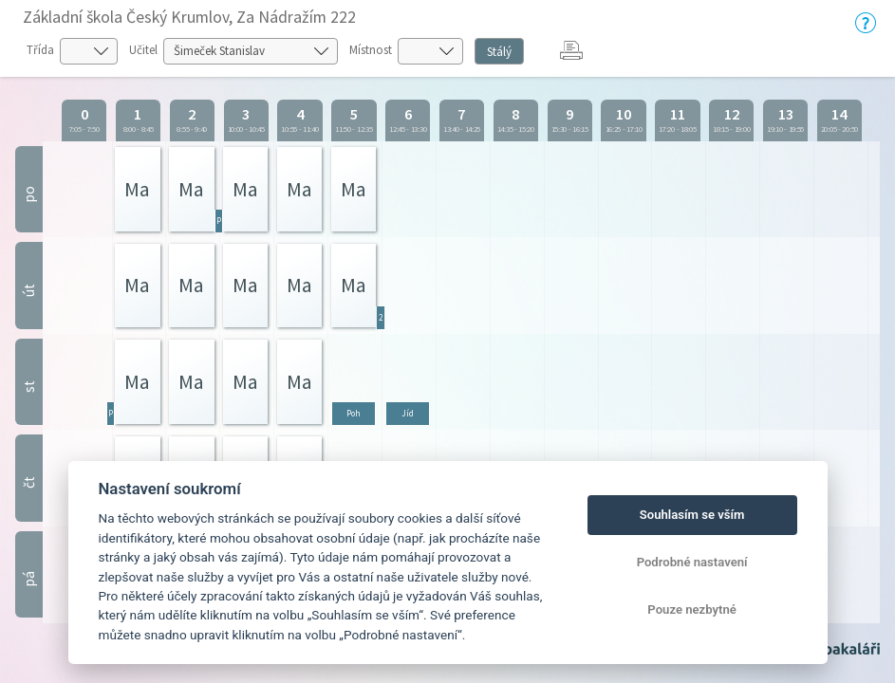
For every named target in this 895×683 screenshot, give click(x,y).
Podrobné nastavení (692, 562)
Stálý (499, 52)
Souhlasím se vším (692, 515)
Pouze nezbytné (692, 609)
